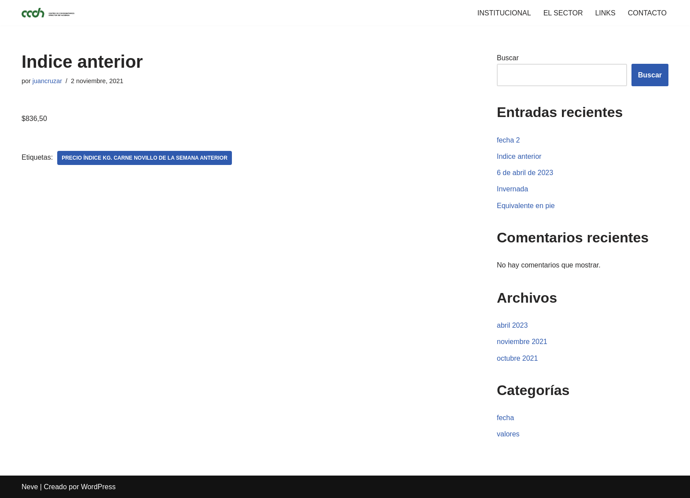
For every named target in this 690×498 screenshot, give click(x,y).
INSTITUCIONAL (504, 13)
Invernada (512, 189)
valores (508, 434)
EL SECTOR (563, 13)
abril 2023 (512, 325)
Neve (30, 487)
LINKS (605, 13)
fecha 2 (508, 140)
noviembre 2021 (522, 341)
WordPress (98, 487)
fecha (505, 417)
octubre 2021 (517, 358)
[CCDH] (48, 13)
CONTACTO (647, 13)
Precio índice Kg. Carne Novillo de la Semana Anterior (145, 158)
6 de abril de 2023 (525, 172)
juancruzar (47, 80)
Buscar (508, 58)
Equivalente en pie (526, 205)
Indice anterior (519, 156)
